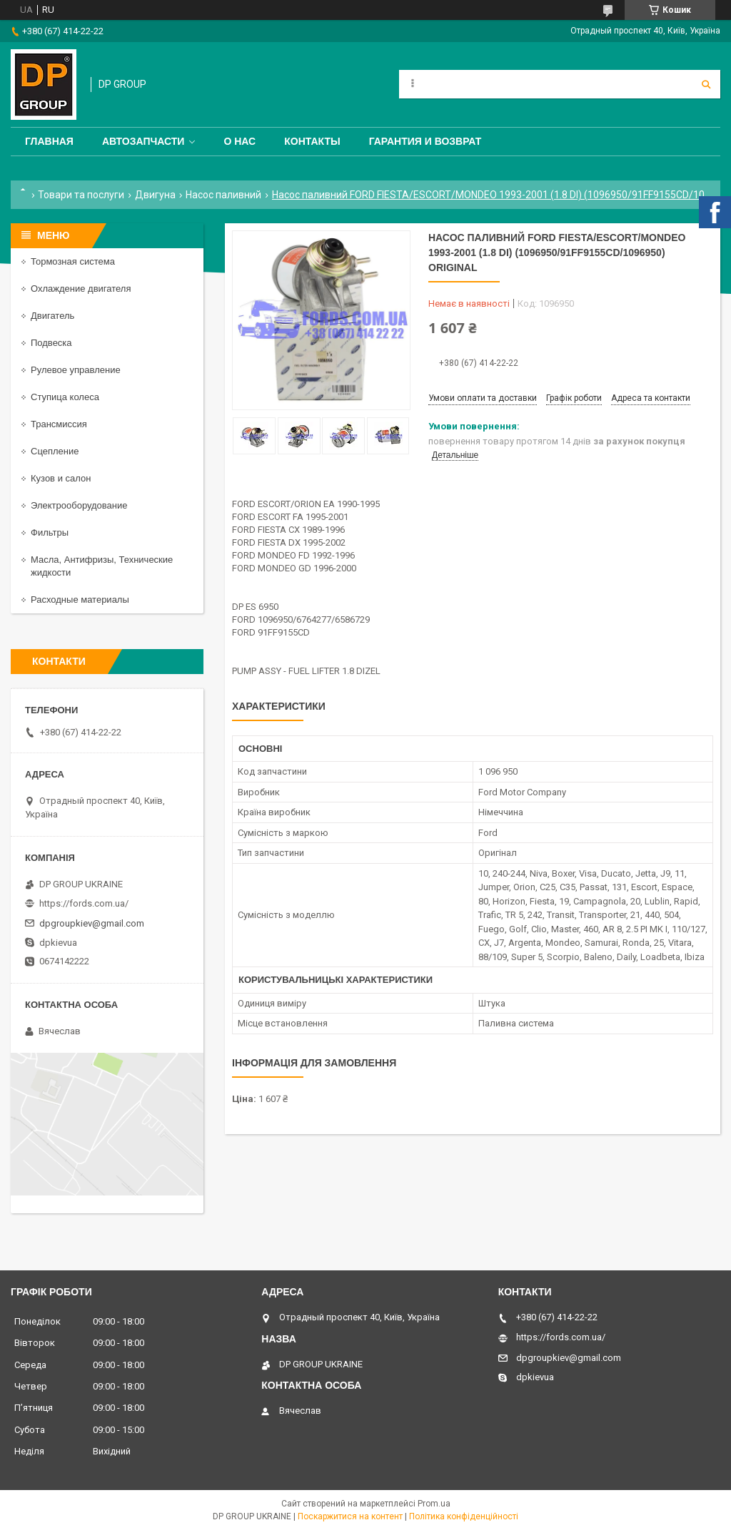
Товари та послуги (81, 194)
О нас (239, 141)
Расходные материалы (80, 599)
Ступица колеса (65, 397)
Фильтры (50, 532)
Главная (49, 141)
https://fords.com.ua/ (83, 903)
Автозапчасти (143, 141)
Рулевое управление (76, 369)
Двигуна (155, 194)
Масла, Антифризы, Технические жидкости (102, 566)
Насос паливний (223, 194)
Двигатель (52, 315)
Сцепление (55, 451)
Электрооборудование (79, 505)
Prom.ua (434, 1504)
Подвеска (51, 342)
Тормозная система (73, 261)
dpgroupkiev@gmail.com (91, 923)
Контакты (312, 141)
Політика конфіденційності (463, 1516)
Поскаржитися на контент (350, 1516)
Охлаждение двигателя (81, 288)
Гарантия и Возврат (425, 141)
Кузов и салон (61, 478)
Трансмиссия (59, 424)
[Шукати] (706, 84)
